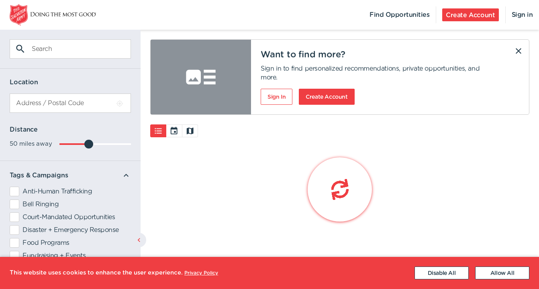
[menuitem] (48, 15)
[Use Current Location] (119, 103)
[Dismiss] (518, 51)
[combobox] (70, 103)
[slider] (88, 144)
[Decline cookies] (441, 273)
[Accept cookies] (502, 273)
